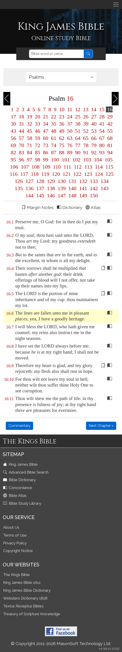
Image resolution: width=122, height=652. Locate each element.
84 (29, 152)
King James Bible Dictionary (26, 590)
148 (72, 195)
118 (34, 174)
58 (29, 138)
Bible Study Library (22, 503)
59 (38, 138)
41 (102, 124)
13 (86, 109)
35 (54, 124)
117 (24, 174)
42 (109, 124)
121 (66, 174)
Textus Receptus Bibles (23, 606)
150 (93, 195)
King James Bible (21, 464)
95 (13, 160)
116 (13, 174)
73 (46, 145)
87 (54, 152)
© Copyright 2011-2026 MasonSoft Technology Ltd (60, 643)
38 (78, 124)
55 (109, 131)
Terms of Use (15, 535)
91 (86, 152)
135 (18, 188)
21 (46, 117)
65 (86, 138)
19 (29, 117)
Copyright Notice (18, 550)
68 (109, 138)
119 (45, 174)
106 (14, 167)
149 (83, 195)
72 (38, 145)
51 (78, 131)
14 (94, 109)
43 (13, 131)
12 (78, 109)
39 (86, 124)
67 (102, 138)
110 (57, 167)
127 (29, 181)
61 (54, 138)
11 (70, 109)
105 (108, 160)
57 (21, 138)
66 (94, 138)
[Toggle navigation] (116, 4)
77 (78, 145)
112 (77, 167)
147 (61, 195)
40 (94, 124)
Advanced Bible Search (26, 472)
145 (40, 195)
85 (38, 152)
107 (24, 167)
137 (40, 188)
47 (46, 131)
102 (76, 160)
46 (38, 131)
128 (40, 181)
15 (102, 109)
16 (109, 109)
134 (104, 181)
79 (94, 145)
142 (93, 188)
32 (29, 124)
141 (83, 188)
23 (62, 117)
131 (72, 181)
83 (21, 152)
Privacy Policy (15, 543)
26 (86, 117)
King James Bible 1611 (22, 582)
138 (51, 188)
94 (109, 152)
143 (104, 188)
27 (94, 117)
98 (38, 160)
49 (62, 131)
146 (51, 195)
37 (70, 124)
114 (99, 167)
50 (70, 131)
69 (13, 145)
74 (54, 145)
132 (83, 181)
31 (21, 124)
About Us (11, 527)
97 (29, 160)
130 (61, 181)
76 (70, 145)
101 (65, 160)
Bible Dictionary (20, 480)
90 (78, 152)
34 (46, 124)
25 (78, 117)
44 (21, 131)
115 (108, 167)
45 (29, 131)
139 (61, 188)
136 (29, 188)
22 (54, 117)
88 (62, 152)
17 (13, 117)
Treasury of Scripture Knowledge (31, 614)
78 (86, 145)
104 (98, 160)
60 (46, 138)
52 (86, 131)
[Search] (56, 54)
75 (62, 145)
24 (70, 117)
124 (98, 174)
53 (94, 131)
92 (94, 152)
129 (51, 181)
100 (55, 160)
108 (35, 167)
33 (38, 124)
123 (88, 174)
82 (13, 152)
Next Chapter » (101, 426)
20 (38, 117)
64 (78, 138)
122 (77, 174)
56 (13, 138)
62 (62, 138)
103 (87, 160)
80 (102, 145)
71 (29, 145)
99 (46, 160)
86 (46, 152)
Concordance (18, 487)
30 (13, 124)
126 (18, 181)
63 (70, 138)
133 (93, 181)
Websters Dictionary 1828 (25, 598)
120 (55, 174)
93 (102, 152)
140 (72, 188)
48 (54, 131)
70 (21, 145)
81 (109, 145)
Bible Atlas (15, 495)
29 (109, 117)
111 (67, 167)
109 (46, 167)
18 (21, 117)
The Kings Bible (16, 574)
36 (62, 124)
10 (62, 109)
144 (29, 195)
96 (21, 160)
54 (102, 131)
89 (70, 152)
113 (88, 167)
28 (102, 117)
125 (109, 174)
